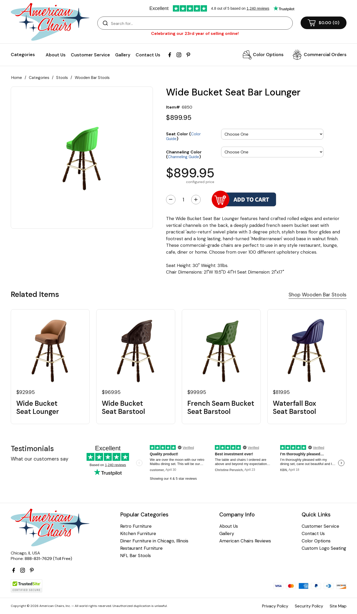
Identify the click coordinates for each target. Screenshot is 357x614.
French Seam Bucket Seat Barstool (220, 407)
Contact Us (148, 55)
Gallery (122, 55)
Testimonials (32, 448)
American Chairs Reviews (245, 541)
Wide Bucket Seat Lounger (37, 407)
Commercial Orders (325, 54)
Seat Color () (183, 136)
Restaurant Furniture (141, 548)
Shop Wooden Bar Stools (318, 294)
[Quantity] (183, 199)
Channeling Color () (184, 154)
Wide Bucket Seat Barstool (123, 407)
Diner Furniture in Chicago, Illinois (154, 541)
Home (16, 77)
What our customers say (39, 459)
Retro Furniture (136, 526)
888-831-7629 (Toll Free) (48, 558)
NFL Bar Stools (135, 555)
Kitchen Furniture (138, 533)
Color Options (268, 54)
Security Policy (309, 606)
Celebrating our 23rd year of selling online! (195, 33)
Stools (62, 77)
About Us (56, 55)
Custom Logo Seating (324, 548)
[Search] (200, 23)
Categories (39, 77)
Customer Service (90, 55)
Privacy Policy (275, 606)
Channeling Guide (183, 156)
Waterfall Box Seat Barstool (294, 407)
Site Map (338, 606)
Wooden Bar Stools (92, 77)
